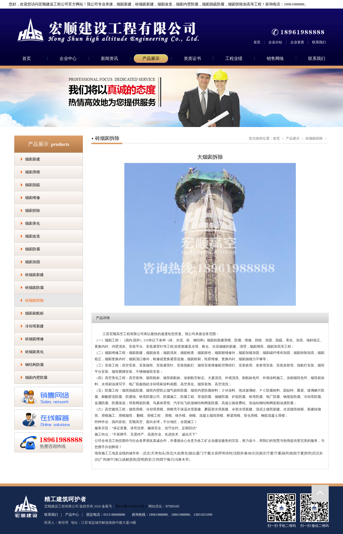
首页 (257, 42)
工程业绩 (233, 58)
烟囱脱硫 (32, 185)
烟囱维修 (32, 198)
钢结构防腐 (34, 364)
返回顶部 (320, 493)
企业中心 (68, 58)
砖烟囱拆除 (34, 300)
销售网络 (275, 58)
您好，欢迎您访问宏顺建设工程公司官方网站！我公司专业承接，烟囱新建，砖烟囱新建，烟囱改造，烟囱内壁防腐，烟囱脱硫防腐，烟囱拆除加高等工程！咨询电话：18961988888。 (156, 4)
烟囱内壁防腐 (36, 377)
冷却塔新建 (34, 326)
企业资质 (297, 42)
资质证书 (192, 58)
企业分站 (275, 42)
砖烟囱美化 (34, 352)
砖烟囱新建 (34, 275)
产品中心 (72, 515)
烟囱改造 (32, 236)
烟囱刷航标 (34, 313)
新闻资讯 (109, 58)
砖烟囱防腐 (34, 287)
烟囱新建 (32, 159)
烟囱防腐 (32, 249)
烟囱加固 (32, 262)
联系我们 (319, 42)
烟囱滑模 (32, 172)
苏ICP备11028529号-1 (131, 506)
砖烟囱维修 (34, 339)
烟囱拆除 (32, 210)
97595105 (172, 506)
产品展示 (150, 58)
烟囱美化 (32, 223)
